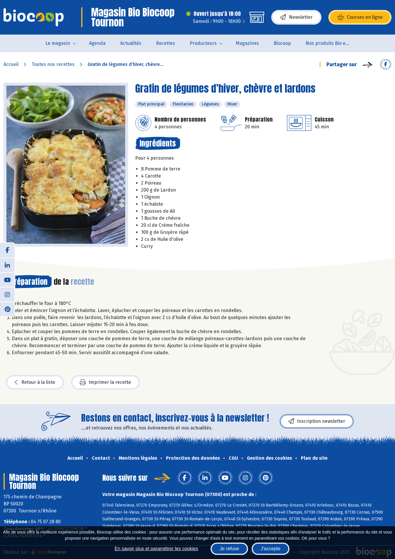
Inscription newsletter (316, 421)
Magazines (247, 43)
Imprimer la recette (105, 382)
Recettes (165, 43)
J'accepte (270, 548)
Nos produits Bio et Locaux (331, 43)
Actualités (130, 43)
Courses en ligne (360, 17)
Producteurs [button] (203, 43)
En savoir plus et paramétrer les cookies (156, 548)
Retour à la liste (35, 382)
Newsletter (296, 17)
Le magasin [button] (57, 43)
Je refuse (229, 548)
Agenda (97, 43)
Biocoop (282, 43)
